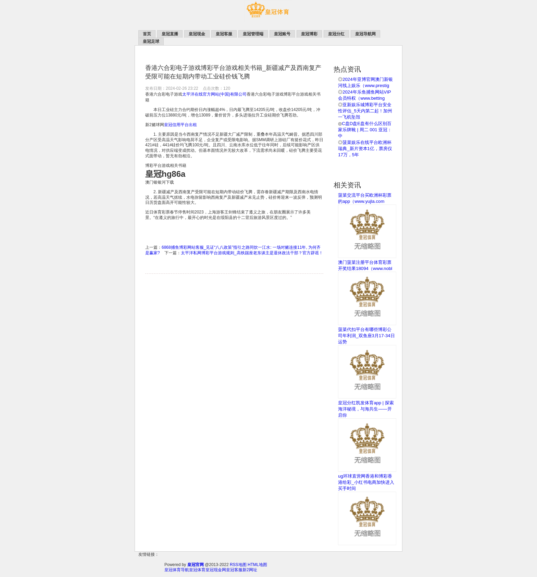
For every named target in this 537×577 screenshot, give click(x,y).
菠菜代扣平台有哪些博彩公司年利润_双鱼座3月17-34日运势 (366, 335)
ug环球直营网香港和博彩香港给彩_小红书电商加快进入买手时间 (366, 482)
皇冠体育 (197, 569)
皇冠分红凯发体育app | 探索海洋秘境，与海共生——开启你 (366, 409)
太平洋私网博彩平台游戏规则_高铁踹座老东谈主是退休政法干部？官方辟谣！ (252, 252)
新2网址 (249, 569)
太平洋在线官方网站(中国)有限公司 (214, 94)
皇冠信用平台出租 (180, 124)
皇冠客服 (234, 569)
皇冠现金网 (215, 569)
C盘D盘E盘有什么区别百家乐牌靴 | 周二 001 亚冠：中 (365, 129)
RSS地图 (238, 564)
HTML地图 (257, 564)
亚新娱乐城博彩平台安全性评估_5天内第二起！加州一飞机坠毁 (365, 111)
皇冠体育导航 (176, 569)
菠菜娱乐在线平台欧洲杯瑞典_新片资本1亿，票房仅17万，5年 (365, 148)
